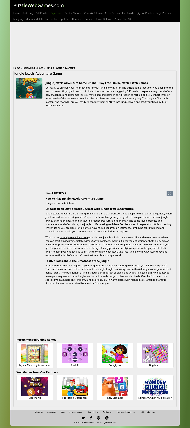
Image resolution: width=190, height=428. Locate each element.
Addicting (28, 13)
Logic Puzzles (163, 13)
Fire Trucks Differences (75, 397)
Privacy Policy (92, 412)
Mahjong (18, 19)
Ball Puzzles (41, 13)
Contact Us (51, 412)
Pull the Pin (51, 19)
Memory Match (34, 19)
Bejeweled (56, 13)
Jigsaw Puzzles (145, 13)
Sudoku (89, 19)
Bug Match (155, 365)
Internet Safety (75, 412)
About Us (39, 412)
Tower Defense (104, 19)
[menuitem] (16, 13)
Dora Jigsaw (115, 365)
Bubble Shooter (73, 13)
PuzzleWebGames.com (38, 5)
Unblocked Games (147, 412)
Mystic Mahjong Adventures (34, 365)
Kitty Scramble (115, 397)
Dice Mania (35, 397)
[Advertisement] (95, 44)
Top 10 (127, 19)
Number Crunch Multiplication (155, 397)
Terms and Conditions (126, 412)
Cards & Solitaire (93, 13)
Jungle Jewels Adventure (90, 227)
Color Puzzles (112, 13)
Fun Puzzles (128, 13)
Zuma (118, 19)
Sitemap (107, 412)
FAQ (63, 412)
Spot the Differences (71, 19)
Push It (75, 365)
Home (16, 13)
